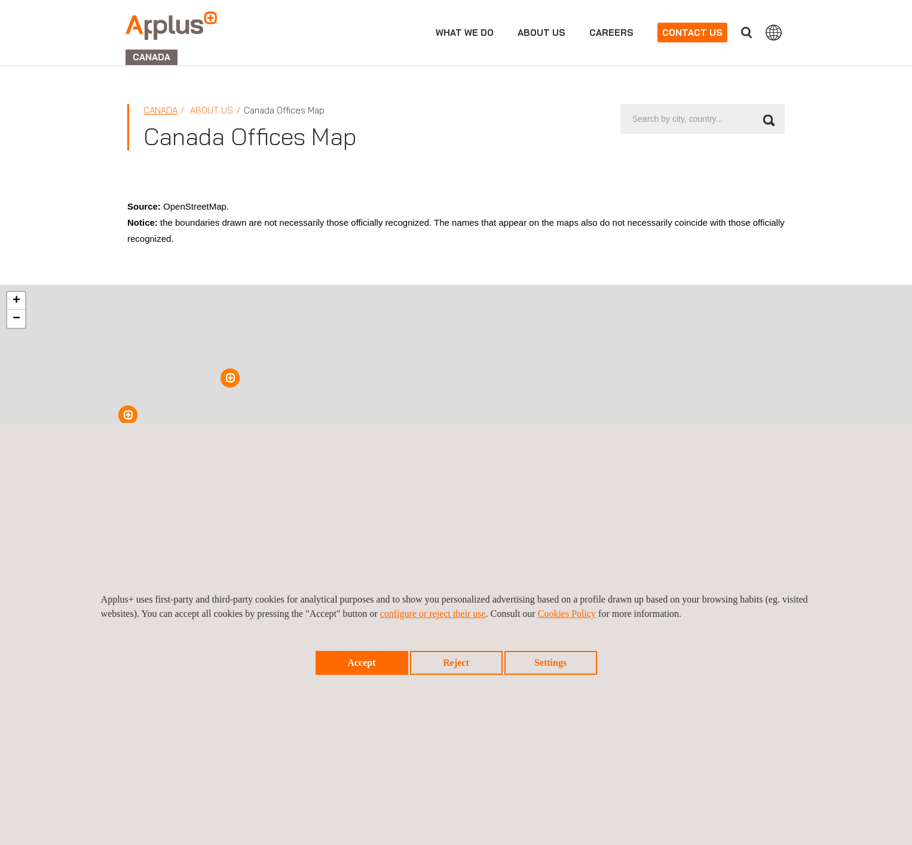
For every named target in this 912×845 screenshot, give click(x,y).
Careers (611, 32)
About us (541, 32)
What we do (465, 32)
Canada (160, 110)
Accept (361, 662)
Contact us (692, 32)
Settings (550, 662)
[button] (127, 415)
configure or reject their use (433, 614)
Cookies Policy (567, 614)
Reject (456, 662)
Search (746, 32)
